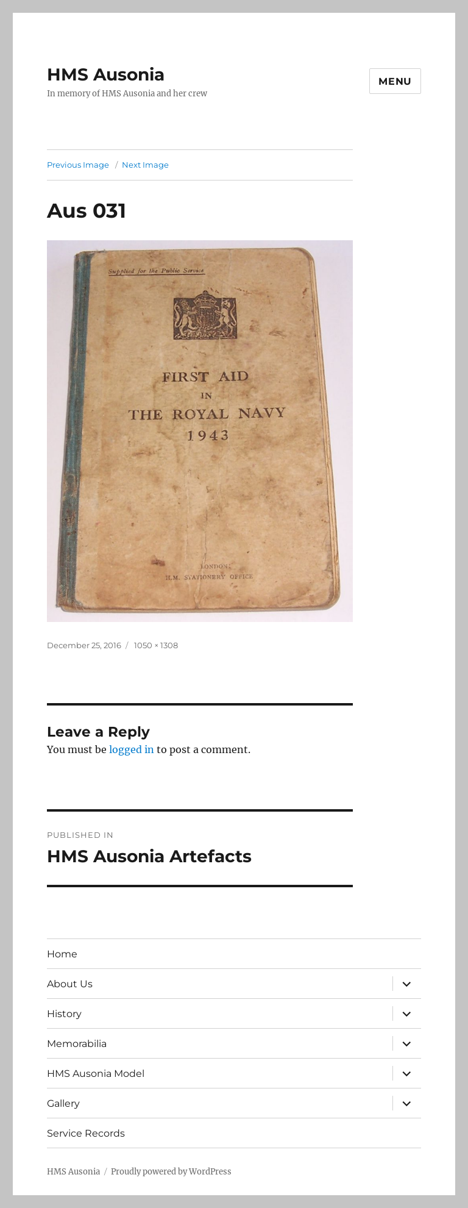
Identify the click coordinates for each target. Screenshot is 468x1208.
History (64, 1014)
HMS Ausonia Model (95, 1073)
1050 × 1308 (156, 645)
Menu (395, 81)
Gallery (63, 1103)
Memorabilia (77, 1043)
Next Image (145, 165)
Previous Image (78, 165)
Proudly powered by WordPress (171, 1172)
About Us (70, 984)
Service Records (86, 1133)
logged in (131, 749)
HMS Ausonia (106, 74)
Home (62, 954)
